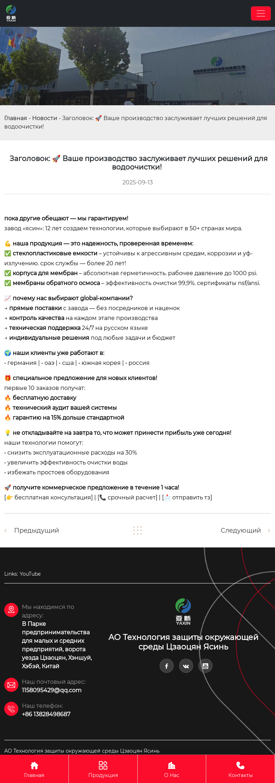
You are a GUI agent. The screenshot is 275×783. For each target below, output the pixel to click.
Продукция (103, 768)
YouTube (30, 574)
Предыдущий (36, 530)
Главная (15, 118)
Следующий (241, 530)
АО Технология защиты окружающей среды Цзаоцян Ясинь (82, 751)
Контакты (240, 768)
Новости (44, 118)
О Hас (172, 768)
